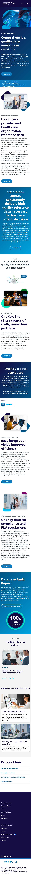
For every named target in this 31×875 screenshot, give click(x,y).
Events (3, 815)
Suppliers (4, 828)
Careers (3, 809)
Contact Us (4, 818)
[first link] (15, 657)
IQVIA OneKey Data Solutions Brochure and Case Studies (12, 672)
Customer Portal (6, 806)
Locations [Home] (7, 81)
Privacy (3, 831)
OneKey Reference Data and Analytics (14, 742)
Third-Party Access (6, 825)
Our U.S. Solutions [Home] (6, 83)
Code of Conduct (6, 812)
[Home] (3, 82)
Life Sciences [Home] (15, 83)
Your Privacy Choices (7, 834)
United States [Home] (15, 81)
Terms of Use (5, 837)
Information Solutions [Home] (7, 85)
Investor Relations (6, 803)
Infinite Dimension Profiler (13, 711)
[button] (5, 678)
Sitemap (3, 840)
